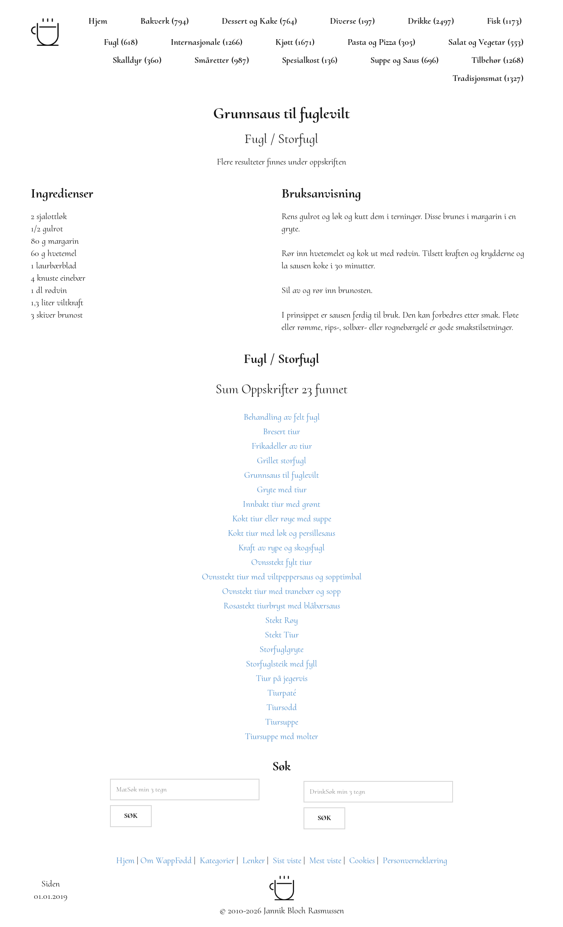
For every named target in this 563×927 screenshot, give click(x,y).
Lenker (253, 860)
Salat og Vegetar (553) (485, 42)
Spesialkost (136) (309, 60)
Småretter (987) (221, 60)
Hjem (97, 21)
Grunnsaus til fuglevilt (281, 475)
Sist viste (287, 860)
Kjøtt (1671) (294, 42)
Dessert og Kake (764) (259, 21)
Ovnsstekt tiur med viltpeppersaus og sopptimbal (282, 577)
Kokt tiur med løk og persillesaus (281, 533)
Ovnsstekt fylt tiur (281, 562)
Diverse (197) (352, 21)
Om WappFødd (166, 860)
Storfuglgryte (281, 649)
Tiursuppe (281, 722)
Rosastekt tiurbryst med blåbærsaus (281, 606)
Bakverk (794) (164, 21)
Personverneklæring (415, 860)
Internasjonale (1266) (206, 42)
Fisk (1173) (504, 21)
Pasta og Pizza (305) (381, 42)
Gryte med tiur (282, 489)
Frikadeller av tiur (282, 446)
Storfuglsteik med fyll (281, 664)
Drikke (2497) (431, 21)
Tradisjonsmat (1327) (488, 78)
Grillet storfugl (281, 460)
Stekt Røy (281, 620)
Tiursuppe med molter (281, 736)
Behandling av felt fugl (282, 417)
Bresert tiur (281, 431)
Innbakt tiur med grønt (281, 504)
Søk (131, 815)
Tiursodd (282, 707)
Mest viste (325, 860)
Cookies (362, 860)
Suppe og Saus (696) (404, 60)
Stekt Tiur (282, 635)
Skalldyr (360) (137, 60)
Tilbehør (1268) (497, 60)
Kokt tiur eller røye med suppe (281, 518)
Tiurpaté (281, 693)
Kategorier (217, 860)
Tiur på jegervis (281, 678)
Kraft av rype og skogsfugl (281, 547)
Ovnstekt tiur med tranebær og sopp (281, 591)
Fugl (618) (121, 42)
